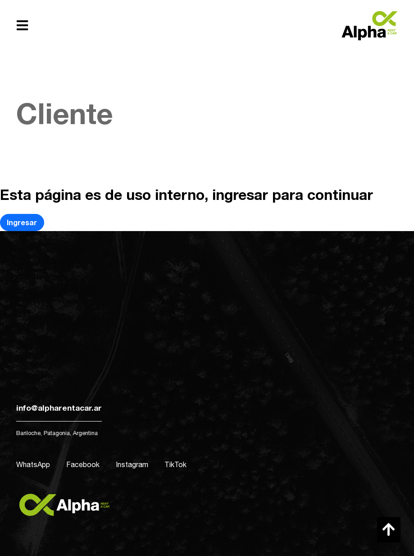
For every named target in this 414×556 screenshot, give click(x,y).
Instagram (132, 464)
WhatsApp (33, 464)
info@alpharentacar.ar (59, 407)
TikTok (175, 464)
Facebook (83, 464)
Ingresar (22, 222)
